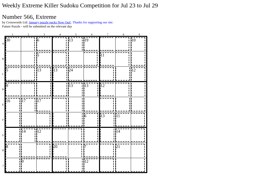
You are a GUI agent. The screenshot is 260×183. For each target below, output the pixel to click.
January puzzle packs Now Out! (50, 22)
